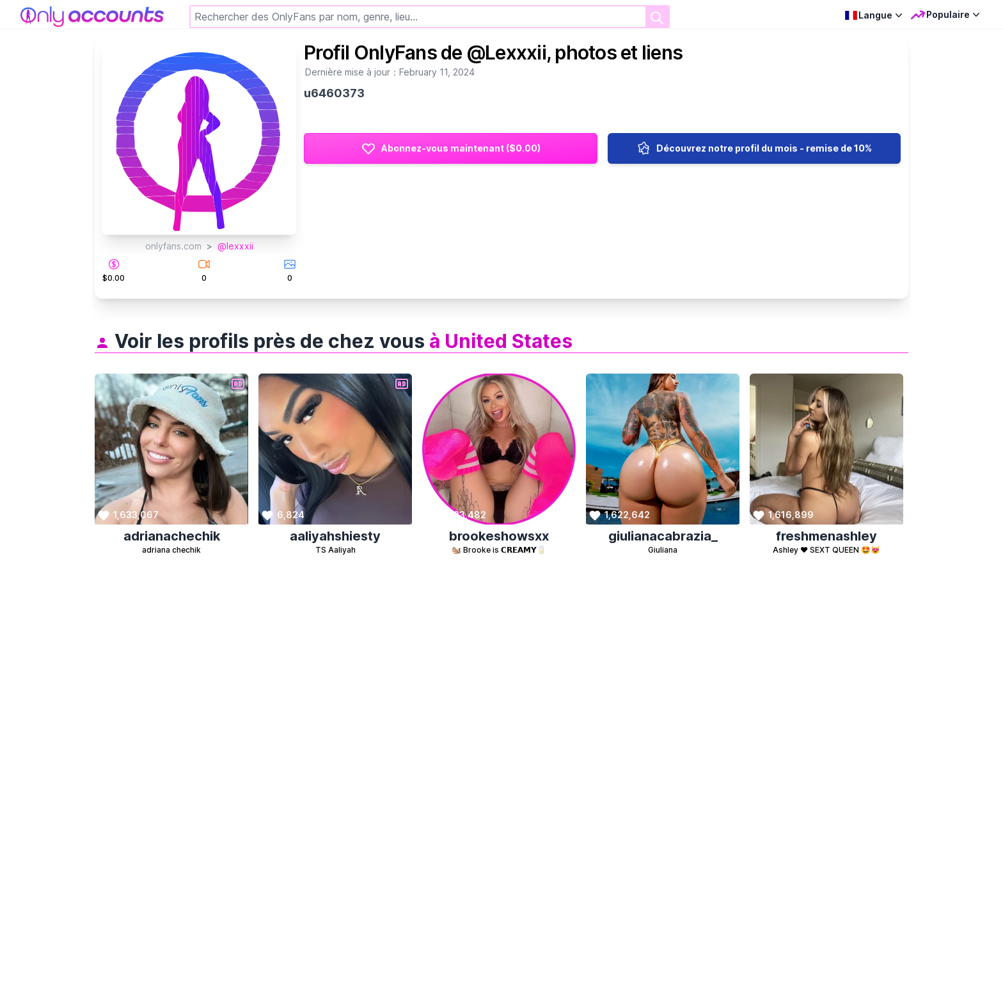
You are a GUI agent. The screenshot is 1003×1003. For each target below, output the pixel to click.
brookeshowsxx (499, 536)
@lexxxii (235, 246)
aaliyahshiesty (335, 536)
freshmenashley (826, 536)
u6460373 (334, 93)
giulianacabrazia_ (663, 536)
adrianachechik (171, 536)
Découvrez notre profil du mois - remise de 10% (754, 148)
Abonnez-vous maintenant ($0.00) (451, 148)
